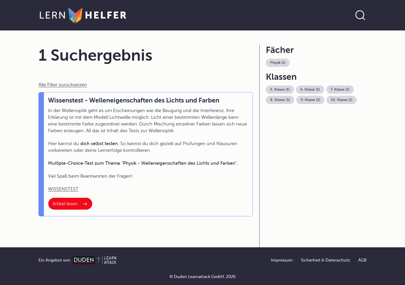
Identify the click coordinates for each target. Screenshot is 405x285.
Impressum (282, 260)
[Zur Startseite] (83, 15)
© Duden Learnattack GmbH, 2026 (202, 276)
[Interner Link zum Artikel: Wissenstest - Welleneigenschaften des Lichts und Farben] (70, 203)
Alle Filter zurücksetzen (62, 84)
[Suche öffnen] (360, 15)
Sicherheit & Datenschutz (325, 260)
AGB (362, 260)
